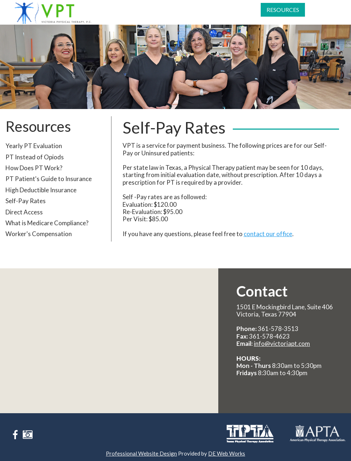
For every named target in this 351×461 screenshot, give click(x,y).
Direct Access (24, 222)
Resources (282, 17)
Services (146, 17)
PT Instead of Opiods (34, 167)
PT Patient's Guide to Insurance (48, 189)
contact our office (268, 243)
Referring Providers (228, 17)
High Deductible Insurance (41, 200)
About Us (109, 17)
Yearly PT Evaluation (33, 156)
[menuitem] (110, 17)
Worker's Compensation (38, 244)
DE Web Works (226, 453)
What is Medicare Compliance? (46, 233)
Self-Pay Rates (25, 211)
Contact (325, 17)
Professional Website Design (141, 453)
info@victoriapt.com (282, 343)
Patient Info (183, 17)
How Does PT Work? (33, 178)
